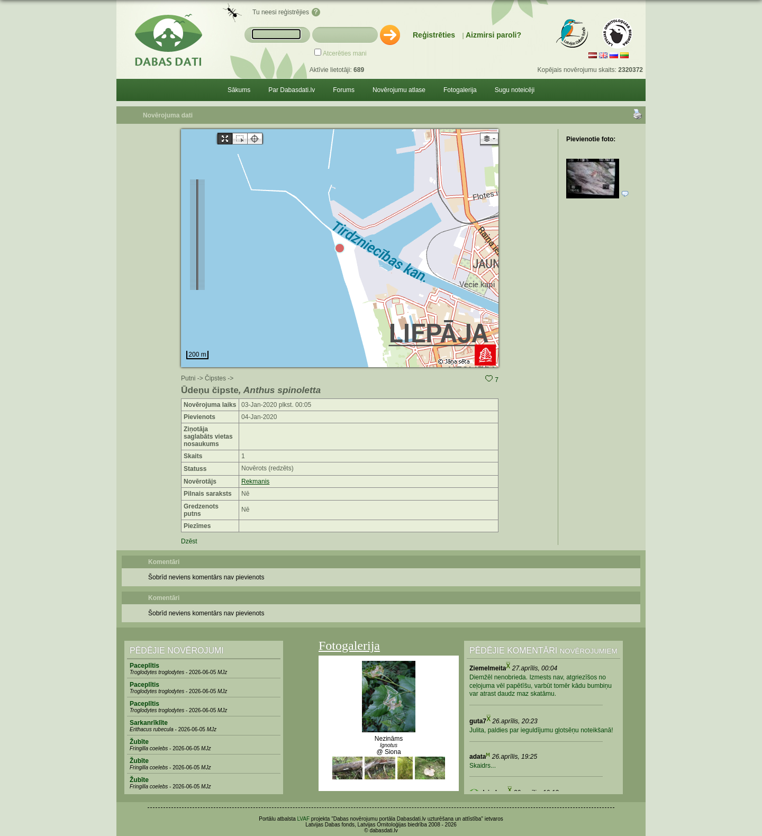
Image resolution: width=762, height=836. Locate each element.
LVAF (303, 819)
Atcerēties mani (345, 53)
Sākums (239, 90)
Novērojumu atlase (399, 90)
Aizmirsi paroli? (493, 35)
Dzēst (189, 541)
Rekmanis (255, 481)
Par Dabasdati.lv (291, 90)
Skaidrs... (482, 765)
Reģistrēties (434, 35)
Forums (344, 90)
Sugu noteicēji (514, 90)
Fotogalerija (460, 90)
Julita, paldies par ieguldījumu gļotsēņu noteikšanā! (541, 730)
